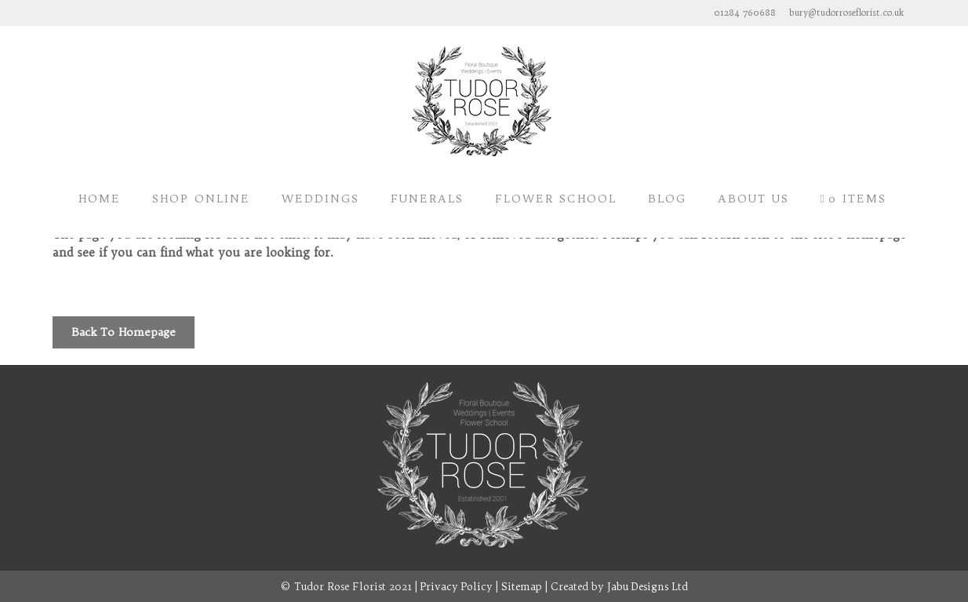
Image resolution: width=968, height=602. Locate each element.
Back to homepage (123, 332)
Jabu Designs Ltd (647, 586)
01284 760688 (745, 12)
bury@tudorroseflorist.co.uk (846, 12)
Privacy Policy (456, 586)
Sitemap (521, 586)
